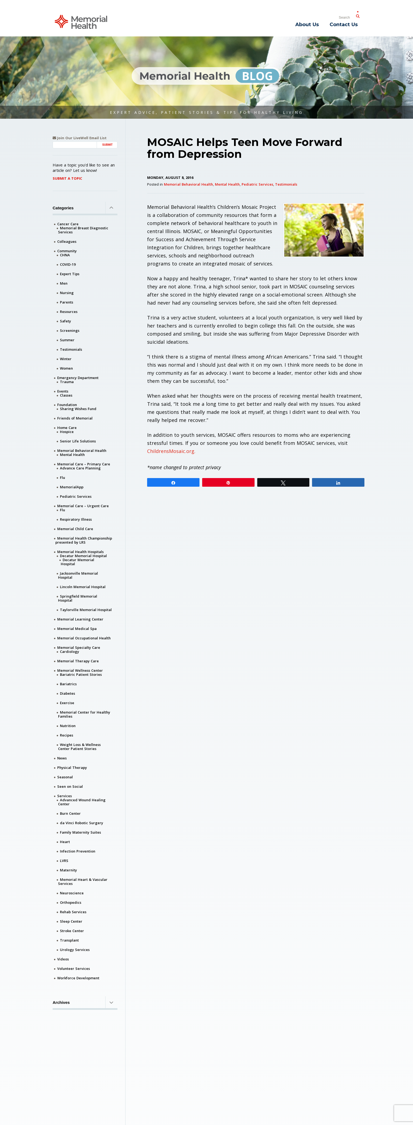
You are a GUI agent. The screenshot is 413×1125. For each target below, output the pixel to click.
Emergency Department (78, 377)
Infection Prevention (77, 851)
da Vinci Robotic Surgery (81, 822)
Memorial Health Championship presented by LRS (83, 540)
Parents (66, 302)
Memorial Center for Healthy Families (84, 714)
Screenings (69, 330)
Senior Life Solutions (78, 441)
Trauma (67, 381)
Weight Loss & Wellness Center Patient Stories (79, 746)
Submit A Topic (67, 178)
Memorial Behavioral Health (188, 184)
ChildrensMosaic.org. (171, 451)
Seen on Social (70, 786)
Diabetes (67, 693)
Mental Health (227, 184)
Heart (65, 841)
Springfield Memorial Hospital (77, 598)
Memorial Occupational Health (84, 638)
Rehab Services (73, 911)
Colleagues (66, 241)
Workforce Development (78, 978)
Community (67, 250)
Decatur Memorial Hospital (83, 555)
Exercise (67, 702)
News (62, 758)
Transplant (69, 940)
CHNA (65, 255)
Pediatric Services (257, 184)
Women (66, 368)
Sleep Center (71, 921)
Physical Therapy (72, 767)
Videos (63, 959)
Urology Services (75, 949)
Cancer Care (68, 223)
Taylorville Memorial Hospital (86, 609)
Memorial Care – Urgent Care (83, 505)
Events (62, 391)
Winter (66, 358)
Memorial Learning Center (80, 619)
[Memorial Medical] (81, 21)
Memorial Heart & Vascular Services (82, 881)
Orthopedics (70, 902)
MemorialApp (71, 487)
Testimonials (286, 184)
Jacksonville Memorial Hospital (78, 575)
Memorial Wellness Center (80, 670)
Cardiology (69, 651)
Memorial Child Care (75, 528)
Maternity (68, 870)
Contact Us (344, 24)
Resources (68, 311)
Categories (85, 208)
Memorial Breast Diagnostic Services (83, 230)
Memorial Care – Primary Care (83, 464)
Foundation (67, 404)
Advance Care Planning (80, 468)
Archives (85, 1002)
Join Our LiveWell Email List (80, 138)
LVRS (64, 860)
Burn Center (70, 813)
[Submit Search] (357, 15)
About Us (307, 24)
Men (63, 283)
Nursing (67, 292)
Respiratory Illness (76, 519)
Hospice (67, 431)
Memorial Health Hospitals (80, 551)
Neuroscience (72, 893)
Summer (67, 340)
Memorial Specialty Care (78, 647)
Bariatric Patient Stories (81, 674)
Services (64, 795)
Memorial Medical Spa (77, 628)
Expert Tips (69, 273)
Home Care (67, 427)
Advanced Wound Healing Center (82, 801)
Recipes (66, 735)
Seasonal (65, 777)
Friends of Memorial (75, 418)
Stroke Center (72, 930)
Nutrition (68, 725)
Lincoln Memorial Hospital (83, 586)
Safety (65, 321)
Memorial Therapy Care (78, 661)
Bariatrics (68, 683)
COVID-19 (68, 264)
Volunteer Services (73, 968)
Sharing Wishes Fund (78, 408)
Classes (66, 395)
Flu (62, 477)
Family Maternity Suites (80, 832)
